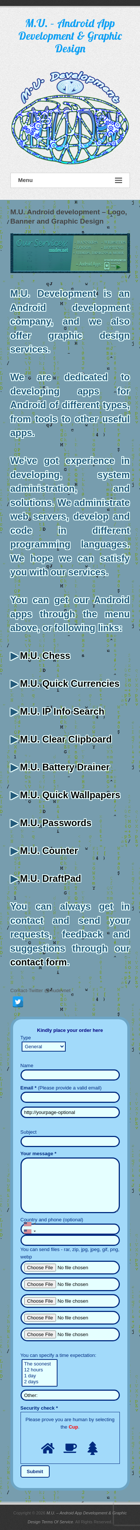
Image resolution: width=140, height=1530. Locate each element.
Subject (29, 1132)
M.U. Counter (49, 850)
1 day (40, 1376)
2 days (40, 1382)
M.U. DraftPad (50, 878)
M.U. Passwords (55, 823)
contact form (38, 962)
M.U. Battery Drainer (64, 767)
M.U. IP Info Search (62, 711)
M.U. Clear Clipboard (66, 739)
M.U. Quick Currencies (69, 683)
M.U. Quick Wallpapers (70, 795)
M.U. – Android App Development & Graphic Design (70, 35)
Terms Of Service (57, 1522)
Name (27, 1065)
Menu (70, 180)
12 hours (40, 1370)
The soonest (40, 1364)
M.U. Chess (45, 655)
